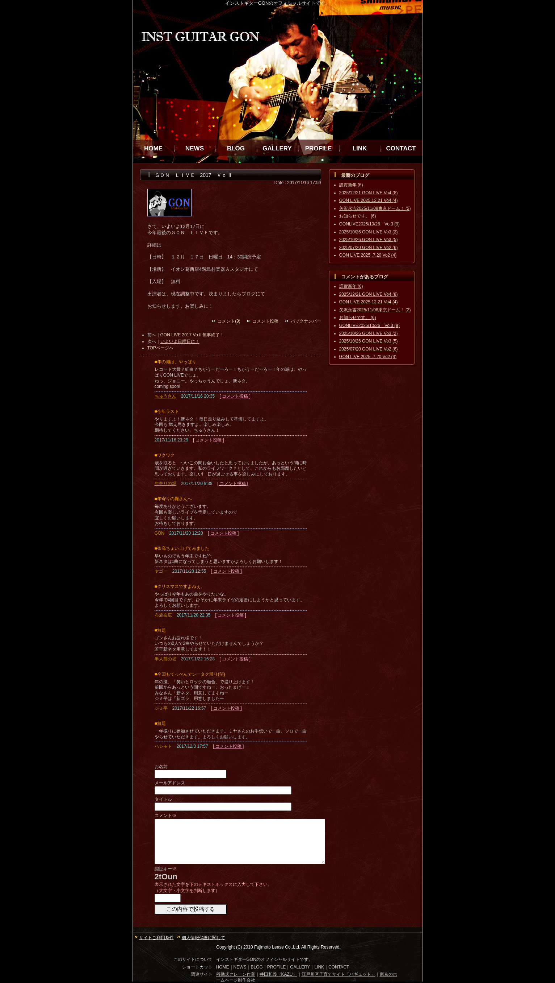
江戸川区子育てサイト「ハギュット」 (338, 974)
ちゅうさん (165, 396)
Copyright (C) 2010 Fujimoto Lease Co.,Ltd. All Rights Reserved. (278, 947)
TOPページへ (160, 348)
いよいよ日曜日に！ (179, 341)
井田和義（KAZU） (278, 974)
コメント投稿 (265, 321)
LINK (360, 148)
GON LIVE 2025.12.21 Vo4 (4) (368, 200)
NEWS (194, 148)
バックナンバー (306, 321)
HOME (153, 148)
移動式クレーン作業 (235, 974)
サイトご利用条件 (156, 937)
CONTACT (401, 148)
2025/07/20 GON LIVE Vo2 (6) (368, 247)
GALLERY (277, 148)
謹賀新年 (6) (351, 184)
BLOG (236, 148)
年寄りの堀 (165, 483)
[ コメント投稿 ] (235, 396)
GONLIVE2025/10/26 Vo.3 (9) (369, 224)
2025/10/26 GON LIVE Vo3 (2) (368, 232)
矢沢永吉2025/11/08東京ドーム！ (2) (375, 208)
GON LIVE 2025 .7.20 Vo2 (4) (368, 255)
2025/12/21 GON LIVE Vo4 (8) (368, 192)
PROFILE (318, 148)
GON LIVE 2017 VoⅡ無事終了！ (192, 334)
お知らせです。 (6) (357, 216)
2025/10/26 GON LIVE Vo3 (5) (368, 239)
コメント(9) (229, 321)
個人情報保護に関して (203, 937)
